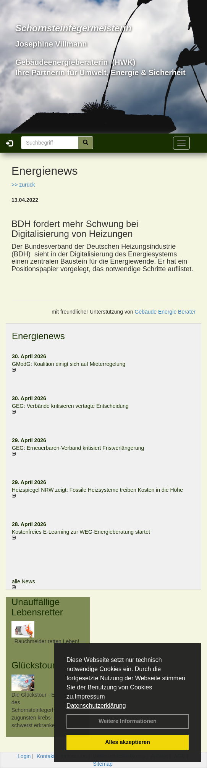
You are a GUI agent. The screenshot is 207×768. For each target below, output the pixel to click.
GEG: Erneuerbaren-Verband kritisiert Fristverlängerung (79, 448)
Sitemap (102, 764)
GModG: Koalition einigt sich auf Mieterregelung (68, 364)
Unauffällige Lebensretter (37, 607)
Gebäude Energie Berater (165, 312)
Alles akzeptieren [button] (127, 742)
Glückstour (33, 665)
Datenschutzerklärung (96, 705)
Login (24, 756)
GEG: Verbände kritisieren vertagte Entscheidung (70, 406)
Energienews (38, 336)
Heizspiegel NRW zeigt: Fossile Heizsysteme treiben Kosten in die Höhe (97, 490)
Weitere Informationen (128, 721)
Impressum (89, 696)
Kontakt (46, 756)
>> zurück (23, 185)
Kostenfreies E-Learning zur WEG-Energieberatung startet (81, 532)
